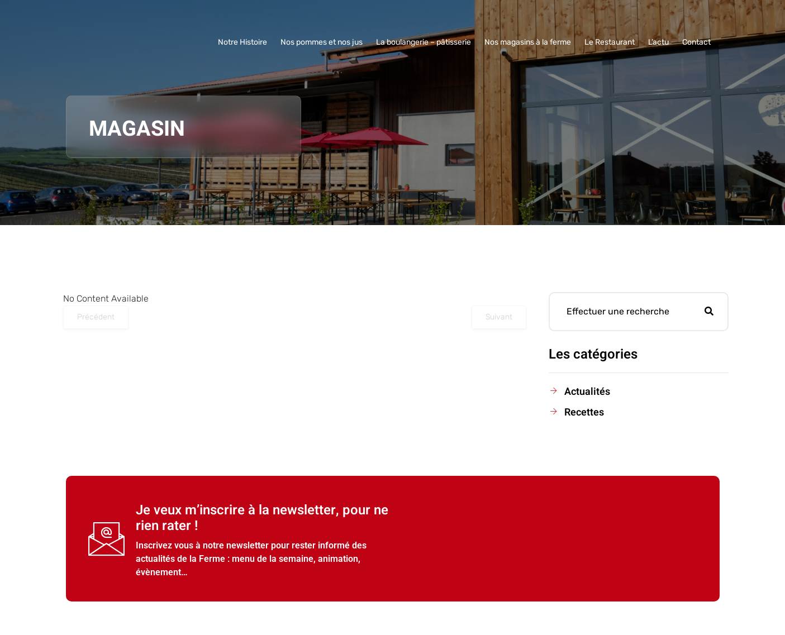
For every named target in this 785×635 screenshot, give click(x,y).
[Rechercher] (709, 311)
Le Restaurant (609, 42)
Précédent (96, 317)
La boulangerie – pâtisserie (423, 42)
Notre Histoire (242, 42)
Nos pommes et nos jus (321, 42)
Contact (696, 42)
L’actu (658, 42)
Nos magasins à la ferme (527, 42)
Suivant (499, 317)
